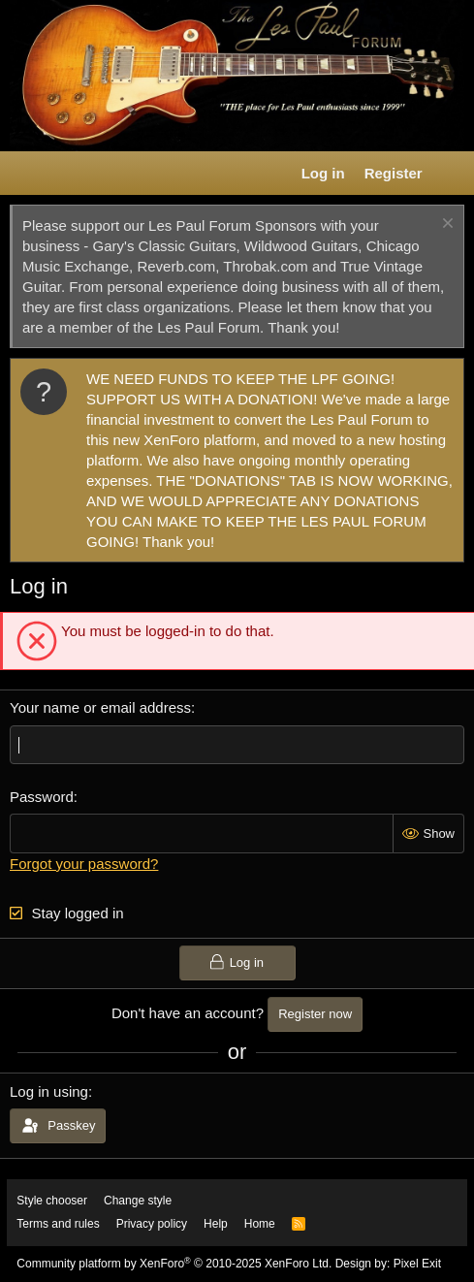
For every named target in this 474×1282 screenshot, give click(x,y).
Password (42, 796)
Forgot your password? (84, 863)
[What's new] (451, 173)
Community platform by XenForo (174, 1263)
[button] (25, 173)
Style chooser (51, 1200)
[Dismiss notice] (445, 225)
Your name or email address (100, 707)
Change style (138, 1200)
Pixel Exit (417, 1263)
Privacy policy (151, 1224)
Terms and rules (57, 1224)
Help (216, 1224)
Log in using (49, 1091)
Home (259, 1224)
